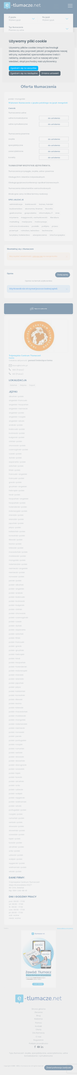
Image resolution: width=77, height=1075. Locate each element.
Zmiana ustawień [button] (51, 74)
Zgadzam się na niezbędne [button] (24, 74)
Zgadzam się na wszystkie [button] (24, 68)
